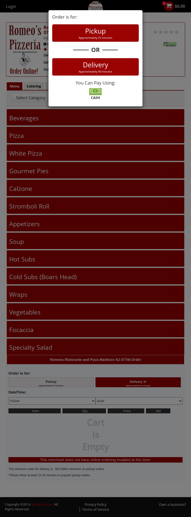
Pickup (95, 33)
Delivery (95, 67)
